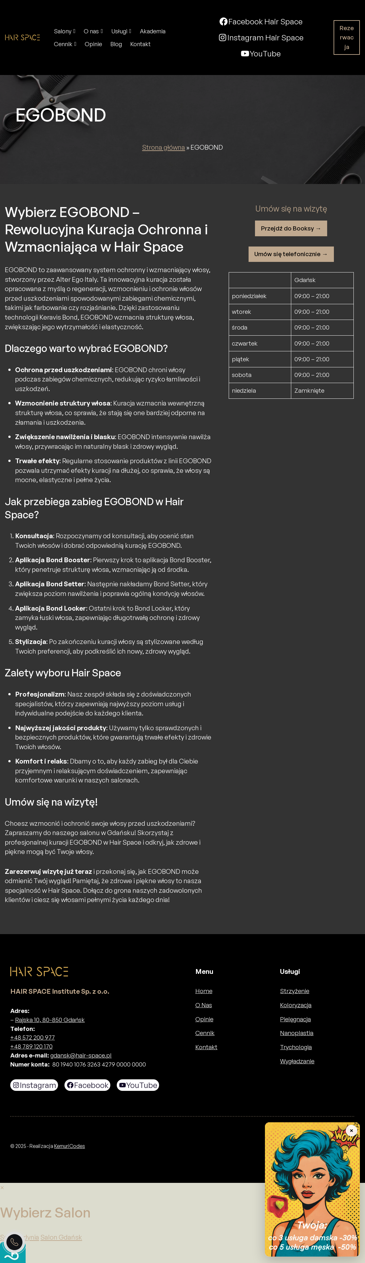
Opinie (204, 1019)
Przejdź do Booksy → (291, 228)
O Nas (203, 1005)
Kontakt (206, 1047)
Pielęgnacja (295, 1019)
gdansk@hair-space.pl (81, 1055)
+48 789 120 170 (31, 1046)
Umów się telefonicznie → (291, 254)
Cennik (205, 1033)
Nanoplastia (296, 1033)
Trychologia (296, 1047)
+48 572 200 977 (32, 1037)
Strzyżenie (294, 991)
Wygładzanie (297, 1061)
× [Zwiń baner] (351, 1130)
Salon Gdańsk (61, 1237)
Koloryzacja (295, 1005)
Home (203, 991)
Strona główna (163, 147)
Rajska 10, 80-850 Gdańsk (50, 1020)
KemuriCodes (69, 1146)
